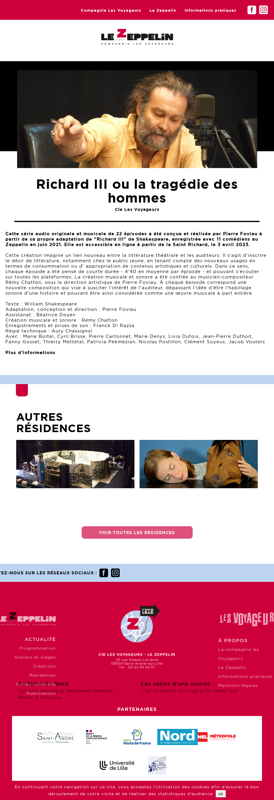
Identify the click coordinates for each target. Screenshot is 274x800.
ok (220, 793)
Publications (24, 693)
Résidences (26, 675)
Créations (27, 666)
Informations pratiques (210, 10)
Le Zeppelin (162, 10)
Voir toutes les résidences (137, 536)
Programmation (20, 648)
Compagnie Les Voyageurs (111, 10)
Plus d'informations (30, 352)
